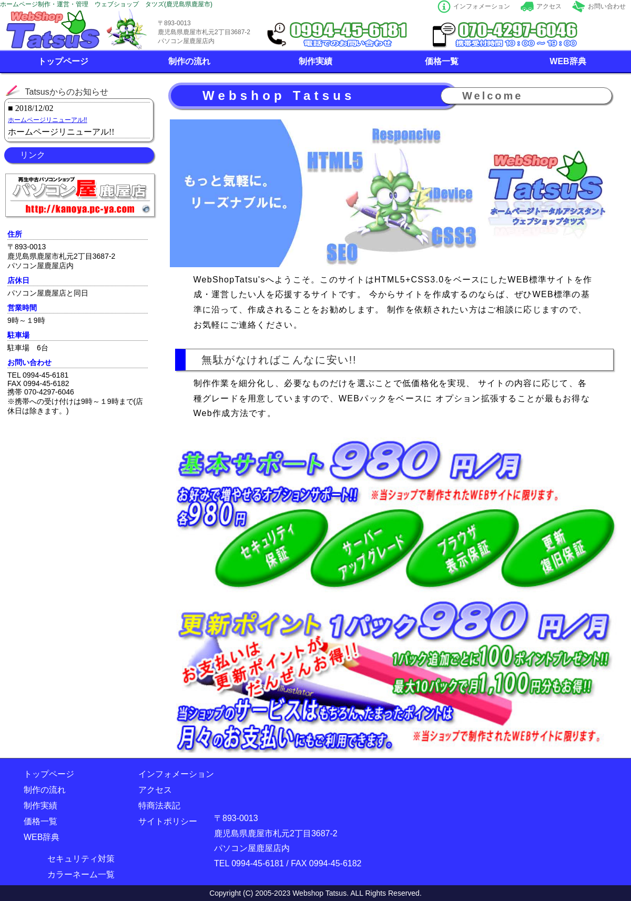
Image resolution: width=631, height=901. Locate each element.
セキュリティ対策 (81, 858)
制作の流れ (189, 61)
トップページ (63, 61)
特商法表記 (159, 805)
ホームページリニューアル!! (47, 120)
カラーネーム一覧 (81, 874)
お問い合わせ (607, 6)
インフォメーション (481, 6)
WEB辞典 (567, 61)
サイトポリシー (167, 821)
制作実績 (315, 61)
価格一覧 (442, 61)
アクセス (549, 6)
